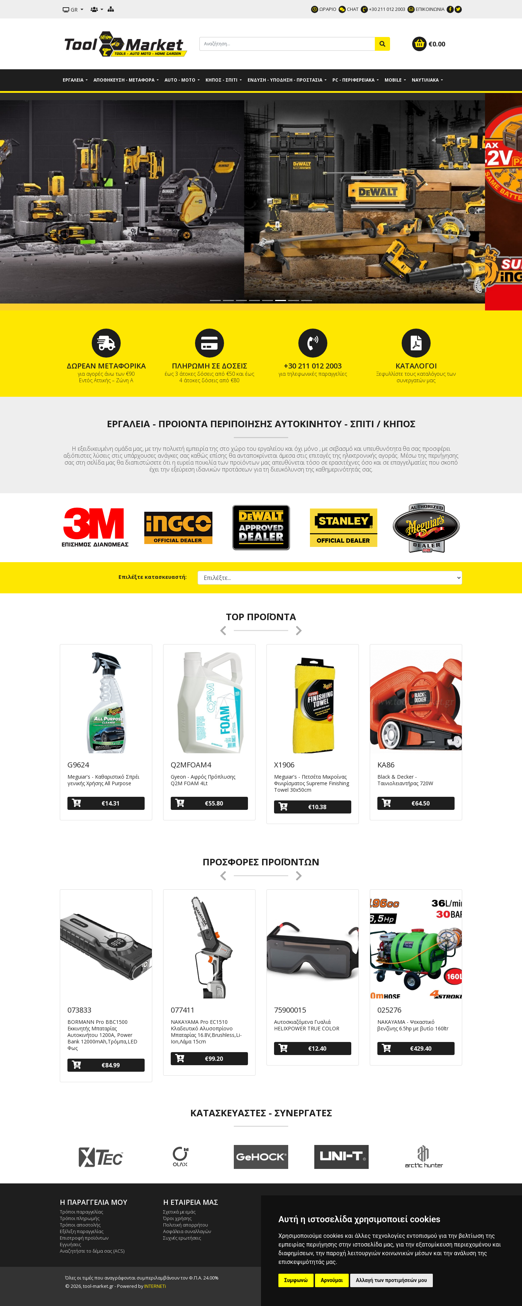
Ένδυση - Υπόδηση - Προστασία (285, 80)
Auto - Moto (180, 80)
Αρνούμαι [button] (332, 1280)
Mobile (394, 80)
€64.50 (406, 803)
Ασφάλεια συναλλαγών (187, 1231)
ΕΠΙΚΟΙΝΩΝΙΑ (425, 9)
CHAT (349, 9)
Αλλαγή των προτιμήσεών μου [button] (391, 1280)
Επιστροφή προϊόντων (84, 1238)
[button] (39, 201)
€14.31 (96, 803)
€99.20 (199, 1058)
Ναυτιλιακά (426, 80)
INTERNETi (155, 1286)
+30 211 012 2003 (383, 9)
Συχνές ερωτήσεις (182, 1238)
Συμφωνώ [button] (296, 1280)
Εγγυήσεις (70, 1244)
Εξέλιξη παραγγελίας (82, 1231)
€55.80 (199, 803)
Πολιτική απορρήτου (185, 1224)
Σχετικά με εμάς (179, 1211)
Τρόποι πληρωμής (80, 1218)
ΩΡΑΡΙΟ (323, 9)
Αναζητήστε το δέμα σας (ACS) (92, 1251)
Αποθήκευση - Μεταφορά (125, 80)
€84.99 (96, 1065)
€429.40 (406, 1048)
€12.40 (302, 1048)
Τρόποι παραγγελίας (81, 1211)
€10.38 (302, 807)
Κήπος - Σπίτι (222, 80)
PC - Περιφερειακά (354, 80)
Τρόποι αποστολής (80, 1224)
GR (71, 9)
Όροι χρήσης (177, 1218)
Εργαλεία (73, 80)
